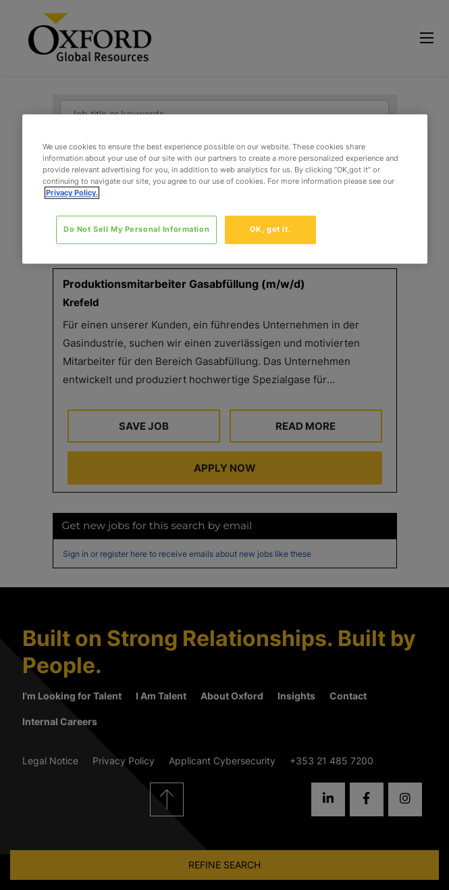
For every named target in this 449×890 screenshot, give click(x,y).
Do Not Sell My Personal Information (136, 229)
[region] (224, 189)
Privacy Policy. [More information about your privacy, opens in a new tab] (72, 192)
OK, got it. (270, 229)
